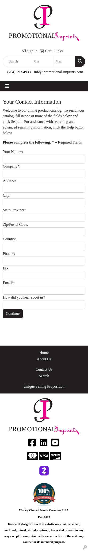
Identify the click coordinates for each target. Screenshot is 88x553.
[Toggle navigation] (7, 86)
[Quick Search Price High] (64, 61)
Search (44, 376)
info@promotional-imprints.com (58, 72)
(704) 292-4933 (19, 72)
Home (44, 352)
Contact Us (44, 369)
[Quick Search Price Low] (42, 61)
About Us (44, 359)
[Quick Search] (17, 61)
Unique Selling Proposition (43, 386)
